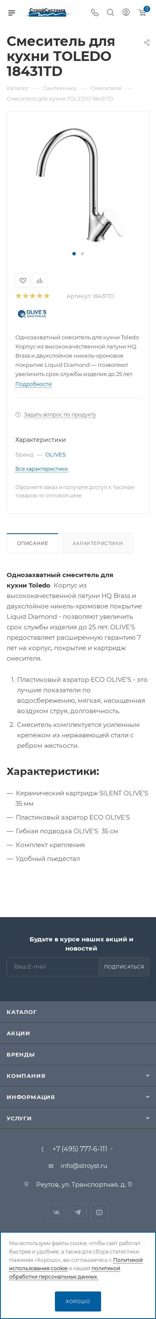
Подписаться (124, 967)
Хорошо (78, 1301)
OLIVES (55, 454)
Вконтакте (57, 1212)
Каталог (22, 1012)
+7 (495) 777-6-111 (79, 1149)
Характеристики (98, 543)
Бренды (21, 1054)
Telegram (78, 1212)
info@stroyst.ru (84, 1166)
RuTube (99, 1212)
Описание (32, 543)
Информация (31, 1097)
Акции (18, 1033)
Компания (26, 1075)
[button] (74, 254)
